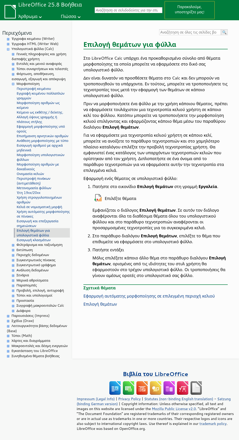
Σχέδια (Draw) (22, 320)
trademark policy (213, 423)
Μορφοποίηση (28, 83)
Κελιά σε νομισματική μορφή (39, 206)
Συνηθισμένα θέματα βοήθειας (35, 356)
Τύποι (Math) (21, 335)
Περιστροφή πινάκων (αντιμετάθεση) (33, 181)
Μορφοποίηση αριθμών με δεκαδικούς (38, 166)
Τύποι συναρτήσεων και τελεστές (42, 68)
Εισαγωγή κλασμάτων (34, 240)
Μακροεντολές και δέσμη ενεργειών (39, 345)
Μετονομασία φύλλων (34, 188)
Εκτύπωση (24, 249)
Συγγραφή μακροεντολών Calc (40, 305)
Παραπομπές (26, 285)
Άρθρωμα (27, 16)
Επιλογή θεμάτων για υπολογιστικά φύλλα (33, 233)
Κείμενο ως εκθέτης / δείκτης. (40, 112)
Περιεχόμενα (17, 32)
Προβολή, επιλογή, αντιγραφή (40, 290)
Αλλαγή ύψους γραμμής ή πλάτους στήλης (37, 119)
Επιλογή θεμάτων (100, 304)
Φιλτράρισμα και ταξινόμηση (39, 244)
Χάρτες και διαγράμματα (30, 340)
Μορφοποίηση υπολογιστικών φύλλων (40, 157)
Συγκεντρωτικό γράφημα (36, 265)
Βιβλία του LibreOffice (155, 374)
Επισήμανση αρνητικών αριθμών (42, 136)
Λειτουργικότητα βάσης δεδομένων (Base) (37, 328)
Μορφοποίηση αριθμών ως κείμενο (38, 105)
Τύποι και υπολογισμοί (34, 295)
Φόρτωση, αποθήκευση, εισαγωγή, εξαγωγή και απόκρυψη (39, 76)
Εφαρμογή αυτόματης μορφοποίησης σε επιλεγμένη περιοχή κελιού (149, 296)
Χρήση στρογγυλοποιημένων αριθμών (39, 199)
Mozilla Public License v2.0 (174, 408)
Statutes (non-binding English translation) (178, 398)
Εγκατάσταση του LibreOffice (34, 350)
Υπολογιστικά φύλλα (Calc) (32, 48)
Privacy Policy (129, 398)
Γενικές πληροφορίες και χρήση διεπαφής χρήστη (39, 56)
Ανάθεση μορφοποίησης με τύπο (42, 140)
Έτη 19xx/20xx (28, 192)
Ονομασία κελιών (30, 173)
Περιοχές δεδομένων (32, 254)
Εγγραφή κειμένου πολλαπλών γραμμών (40, 95)
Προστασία (25, 300)
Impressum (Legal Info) (96, 398)
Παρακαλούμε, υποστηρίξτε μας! (189, 9)
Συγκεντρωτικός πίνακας (35, 260)
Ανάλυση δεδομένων (32, 270)
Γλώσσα (68, 16)
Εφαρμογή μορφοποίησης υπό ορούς (41, 129)
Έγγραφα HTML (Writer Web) (34, 43)
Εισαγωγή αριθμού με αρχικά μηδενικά (40, 147)
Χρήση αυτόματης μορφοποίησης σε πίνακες (43, 214)
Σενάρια (22, 275)
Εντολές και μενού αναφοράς (39, 63)
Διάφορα (23, 310)
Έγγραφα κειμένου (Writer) (33, 38)
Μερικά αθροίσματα (32, 280)
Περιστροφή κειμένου (34, 88)
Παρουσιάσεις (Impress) (30, 315)
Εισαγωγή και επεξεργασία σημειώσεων (37, 223)
